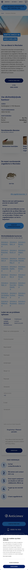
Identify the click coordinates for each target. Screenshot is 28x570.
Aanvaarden (14, 566)
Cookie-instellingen (14, 562)
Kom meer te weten (7, 556)
